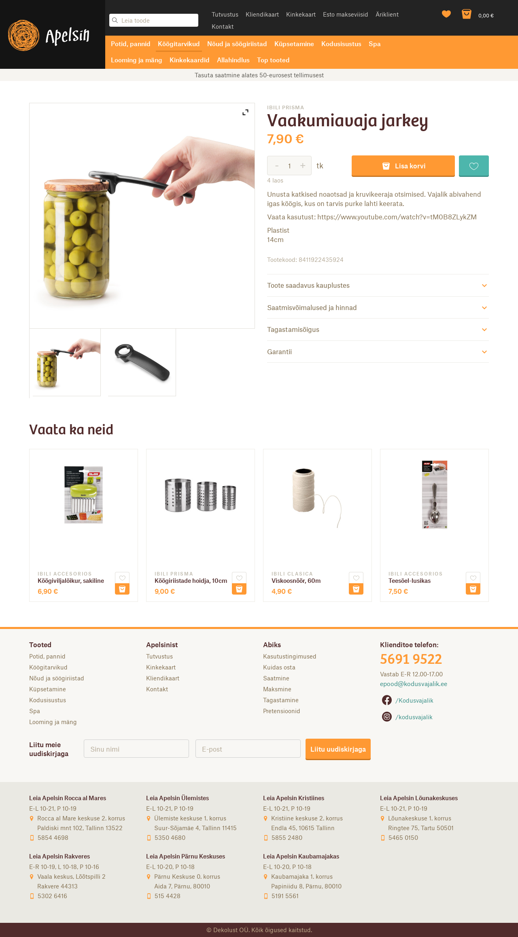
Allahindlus (233, 60)
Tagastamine (281, 699)
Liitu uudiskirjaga (338, 749)
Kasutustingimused (289, 656)
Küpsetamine (294, 43)
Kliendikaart (262, 14)
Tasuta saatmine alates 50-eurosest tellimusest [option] (259, 75)
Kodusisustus (341, 43)
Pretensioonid (281, 710)
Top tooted (273, 60)
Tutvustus (225, 14)
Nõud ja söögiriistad (237, 43)
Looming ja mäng (136, 60)
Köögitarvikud (179, 43)
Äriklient (387, 14)
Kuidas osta (279, 667)
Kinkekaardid (190, 60)
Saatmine (276, 678)
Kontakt (223, 26)
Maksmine (277, 689)
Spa (375, 43)
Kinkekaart (301, 14)
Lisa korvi (403, 165)
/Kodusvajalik (406, 700)
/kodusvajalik (406, 716)
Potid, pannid (131, 43)
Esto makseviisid (345, 14)
